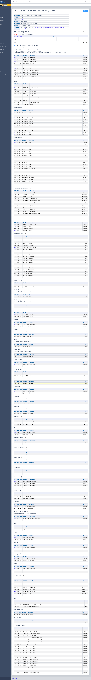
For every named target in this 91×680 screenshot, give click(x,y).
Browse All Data (5, 27)
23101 (21, 527)
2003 (21, 61)
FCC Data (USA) (5, 49)
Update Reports (5, 65)
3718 (21, 142)
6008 (21, 582)
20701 (21, 314)
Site (23, 36)
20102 (21, 87)
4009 (21, 128)
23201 (21, 537)
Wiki (35, 1)
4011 (21, 132)
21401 (21, 373)
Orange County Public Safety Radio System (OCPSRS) (35, 4)
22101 (21, 442)
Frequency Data (5, 43)
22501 (21, 481)
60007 (21, 247)
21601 (21, 391)
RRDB (19, 4)
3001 (21, 144)
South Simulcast (28, 39)
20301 (21, 78)
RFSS (21, 36)
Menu (85, 11)
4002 (21, 115)
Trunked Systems (5, 62)
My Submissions (5, 20)
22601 (21, 494)
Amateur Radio (4, 52)
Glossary (3, 71)
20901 (21, 324)
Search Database (5, 36)
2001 (21, 57)
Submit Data (4, 17)
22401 (21, 471)
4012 (21, 134)
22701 (21, 585)
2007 (21, 68)
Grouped (22, 45)
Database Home (5, 7)
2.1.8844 (20, 678)
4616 (21, 112)
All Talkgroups (29, 45)
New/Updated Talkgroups (39, 45)
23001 (21, 518)
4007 (21, 125)
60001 (21, 238)
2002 (21, 59)
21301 (21, 364)
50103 (21, 230)
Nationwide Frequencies (6, 30)
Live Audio (41, 1)
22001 (21, 432)
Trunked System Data (6, 46)
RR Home (24, 1)
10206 (21, 249)
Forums (30, 1)
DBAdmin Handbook (6, 74)
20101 (21, 85)
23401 (21, 558)
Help (2, 80)
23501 (21, 568)
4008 (21, 127)
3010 (21, 160)
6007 (21, 622)
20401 (21, 284)
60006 (21, 591)
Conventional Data (5, 59)
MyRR (3, 10)
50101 (21, 226)
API (2, 77)
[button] (86, 1)
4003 (21, 117)
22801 (21, 506)
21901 (21, 421)
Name (26, 36)
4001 (21, 114)
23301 (21, 547)
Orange (27, 19)
